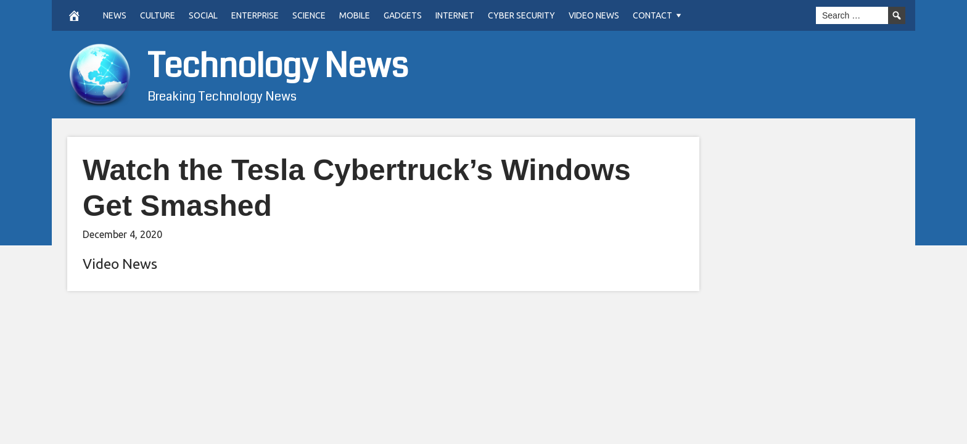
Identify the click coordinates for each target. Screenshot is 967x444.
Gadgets (403, 15)
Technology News (277, 66)
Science (309, 15)
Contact (652, 15)
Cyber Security (521, 15)
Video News (594, 15)
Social (203, 15)
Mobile (354, 15)
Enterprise (255, 15)
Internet (454, 15)
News (114, 15)
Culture (157, 15)
